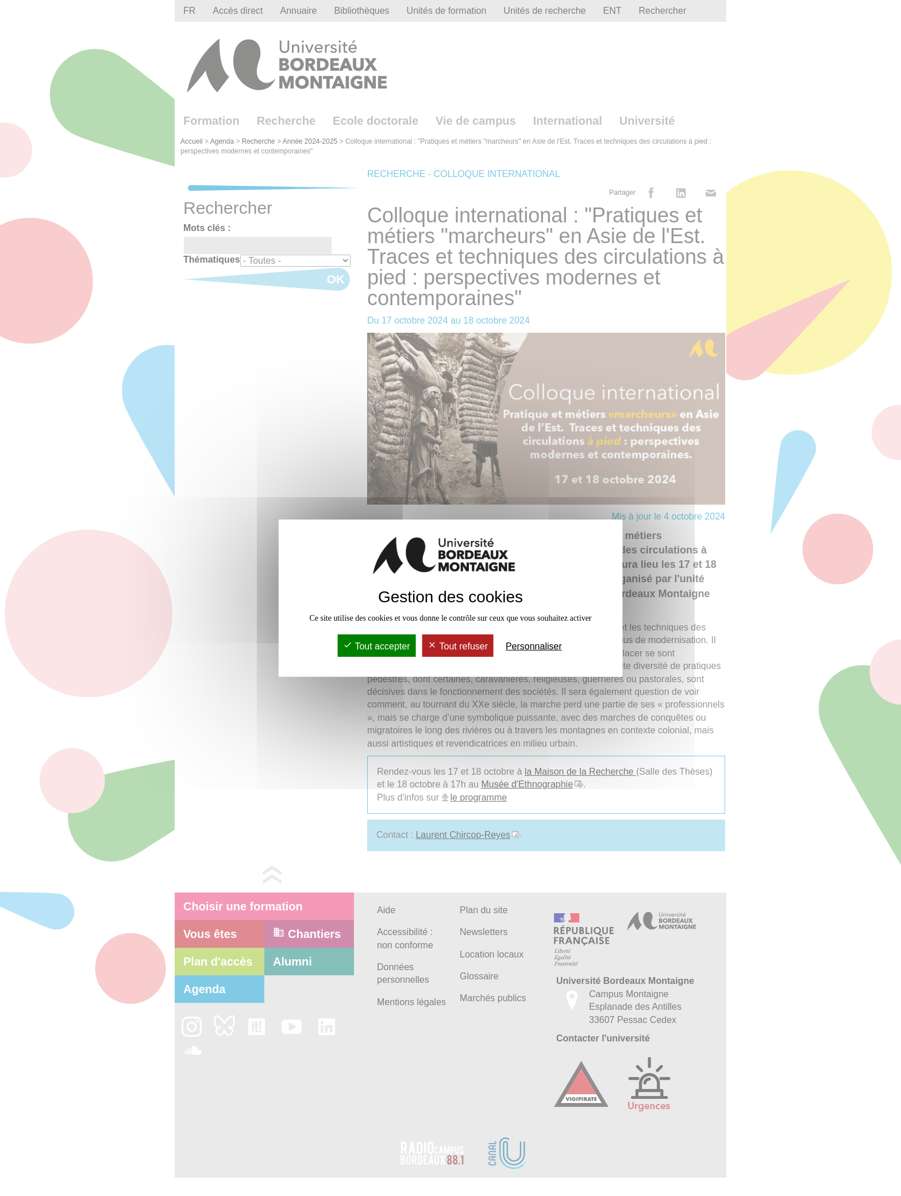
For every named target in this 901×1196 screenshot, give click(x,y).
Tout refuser (458, 646)
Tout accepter (376, 646)
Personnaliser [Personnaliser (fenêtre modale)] (534, 646)
